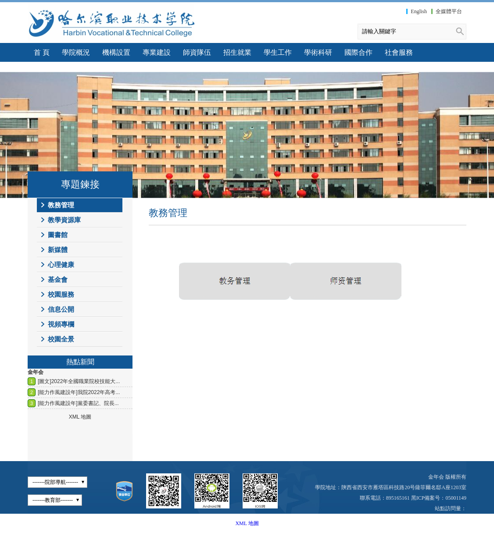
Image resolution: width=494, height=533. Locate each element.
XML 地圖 (246, 523)
